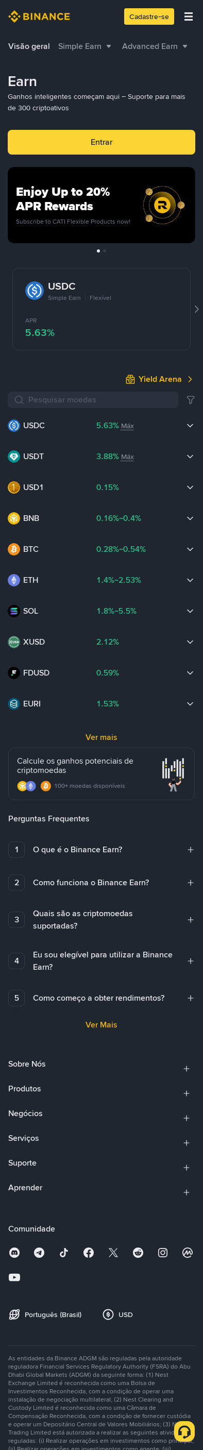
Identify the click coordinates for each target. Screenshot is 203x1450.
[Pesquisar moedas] (100, 400)
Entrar (101, 142)
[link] (160, 379)
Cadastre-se (149, 16)
